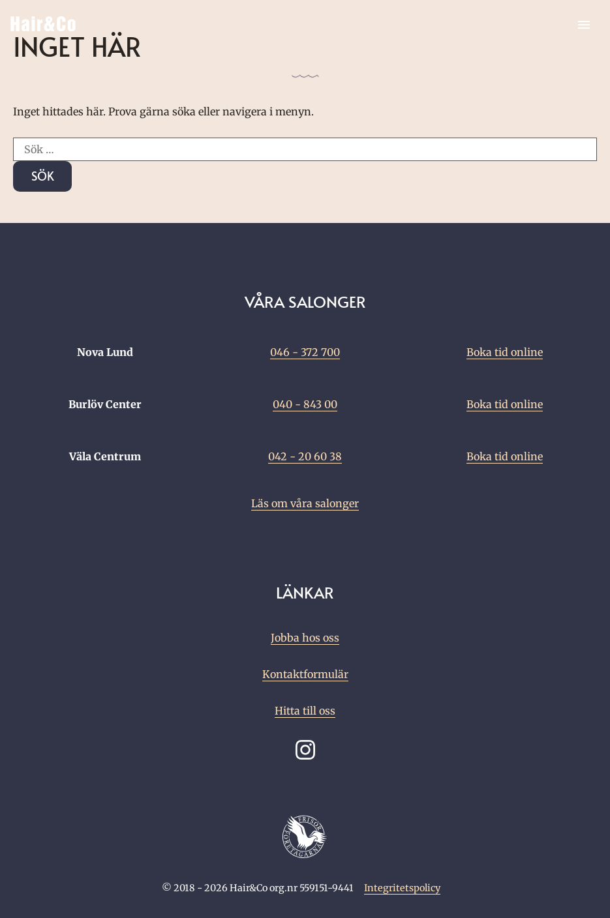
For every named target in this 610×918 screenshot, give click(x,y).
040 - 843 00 (305, 404)
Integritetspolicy (402, 888)
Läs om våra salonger (305, 503)
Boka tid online (504, 352)
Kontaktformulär (305, 674)
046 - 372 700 (305, 352)
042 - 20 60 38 (305, 456)
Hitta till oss (305, 710)
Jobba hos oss (305, 637)
